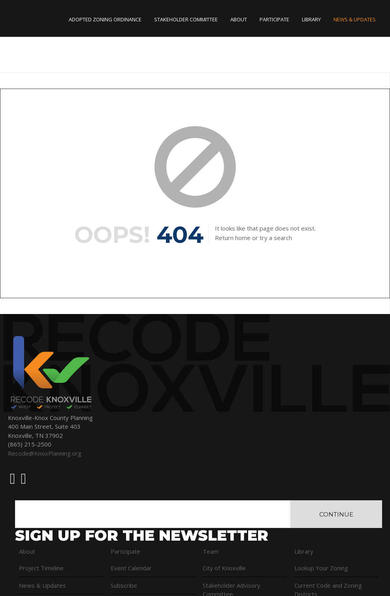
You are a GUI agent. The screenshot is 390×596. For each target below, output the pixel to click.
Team (211, 551)
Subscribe (124, 585)
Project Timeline (41, 568)
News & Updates (354, 19)
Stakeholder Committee (186, 19)
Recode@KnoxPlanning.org (44, 453)
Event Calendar (131, 568)
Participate (274, 19)
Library (311, 19)
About (238, 19)
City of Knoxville (224, 568)
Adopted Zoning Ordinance (105, 19)
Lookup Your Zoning (321, 568)
